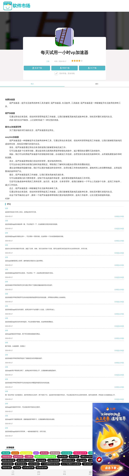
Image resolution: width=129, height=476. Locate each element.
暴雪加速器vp (21, 464)
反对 (120, 216)
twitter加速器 (34, 464)
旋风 (36, 453)
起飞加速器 (81, 460)
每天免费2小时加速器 (25, 460)
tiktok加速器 (66, 453)
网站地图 (5, 453)
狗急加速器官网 (80, 453)
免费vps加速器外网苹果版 (45, 457)
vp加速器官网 (28, 468)
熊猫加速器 (6, 468)
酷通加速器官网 (8, 460)
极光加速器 (41, 460)
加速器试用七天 (68, 460)
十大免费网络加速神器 (50, 464)
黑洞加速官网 (42, 468)
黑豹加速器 (62, 457)
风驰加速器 (6, 457)
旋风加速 (44, 453)
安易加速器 (74, 457)
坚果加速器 (55, 453)
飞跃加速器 (87, 464)
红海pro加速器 (53, 460)
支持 (115, 216)
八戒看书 (29, 457)
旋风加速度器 (26, 453)
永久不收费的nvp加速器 (71, 464)
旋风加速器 (18, 457)
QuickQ (15, 453)
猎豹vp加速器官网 (88, 457)
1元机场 (17, 468)
